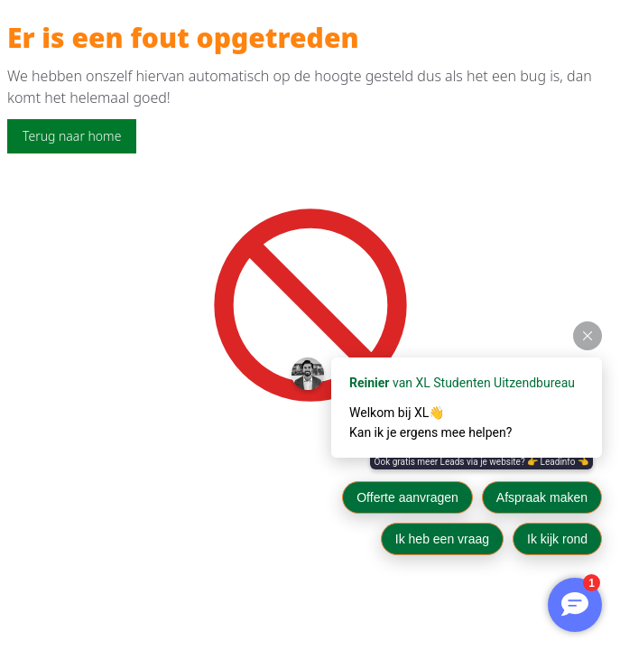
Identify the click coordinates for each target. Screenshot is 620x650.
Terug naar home (72, 135)
